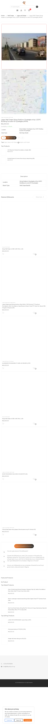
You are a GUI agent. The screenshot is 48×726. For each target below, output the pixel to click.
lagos (5, 181)
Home (3, 15)
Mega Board (12, 341)
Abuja (3, 285)
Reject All (18, 720)
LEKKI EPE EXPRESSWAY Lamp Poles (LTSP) (19, 658)
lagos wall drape (12, 181)
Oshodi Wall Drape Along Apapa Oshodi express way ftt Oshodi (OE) (19, 568)
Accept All (27, 720)
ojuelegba (20, 181)
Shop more (40, 236)
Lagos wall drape (21, 15)
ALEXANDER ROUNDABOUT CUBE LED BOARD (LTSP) (16, 402)
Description (24, 215)
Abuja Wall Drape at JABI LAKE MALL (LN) (12, 287)
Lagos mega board (6, 341)
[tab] (24, 215)
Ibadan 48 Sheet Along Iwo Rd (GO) (17, 677)
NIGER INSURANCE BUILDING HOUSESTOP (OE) (14, 513)
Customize (9, 720)
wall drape (27, 181)
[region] (18, 715)
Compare (22, 177)
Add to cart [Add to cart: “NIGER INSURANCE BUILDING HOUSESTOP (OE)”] (3, 518)
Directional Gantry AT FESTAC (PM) (17, 668)
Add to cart (10, 176)
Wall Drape (11, 15)
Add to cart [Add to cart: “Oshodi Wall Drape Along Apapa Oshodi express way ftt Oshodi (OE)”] (3, 573)
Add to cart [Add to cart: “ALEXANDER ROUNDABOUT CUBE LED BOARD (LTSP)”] (3, 407)
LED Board (11, 400)
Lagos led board (5, 400)
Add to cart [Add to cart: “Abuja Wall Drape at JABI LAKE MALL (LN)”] (3, 293)
